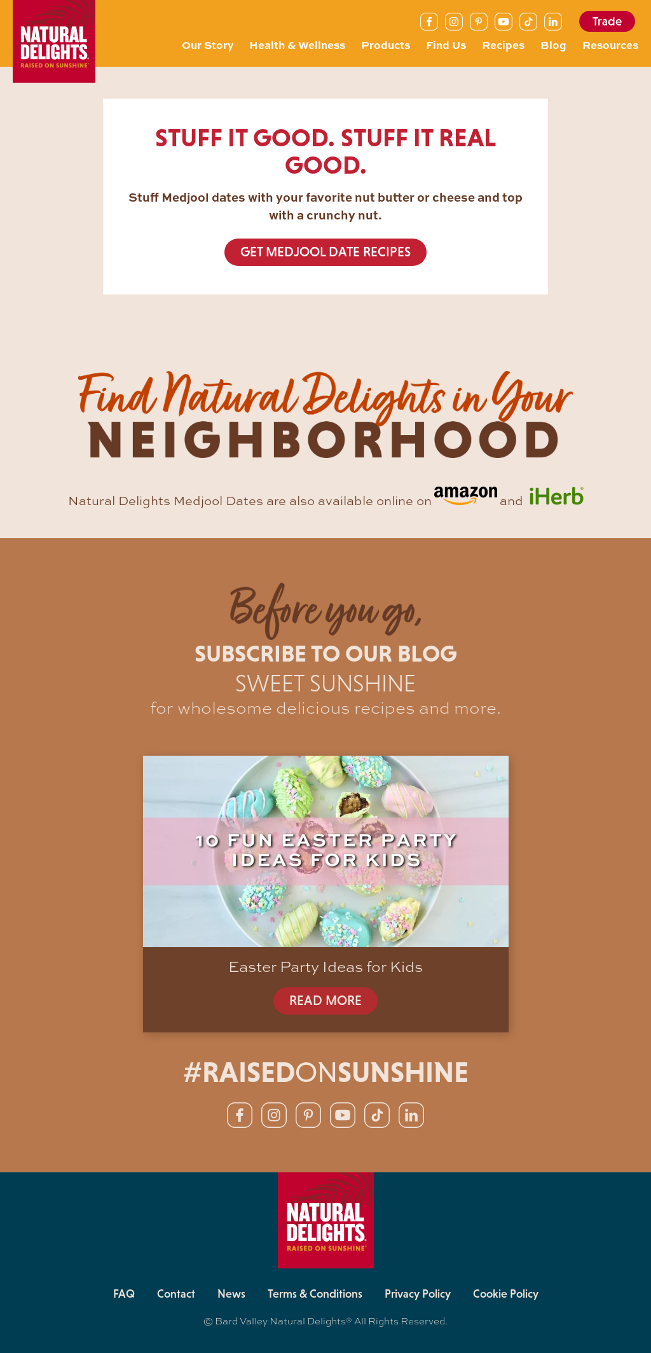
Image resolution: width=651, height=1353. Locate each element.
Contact (176, 1293)
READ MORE (325, 1000)
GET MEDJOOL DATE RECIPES (325, 252)
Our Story (207, 44)
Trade (607, 21)
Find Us (446, 44)
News (231, 1293)
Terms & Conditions (315, 1293)
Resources (610, 44)
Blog (553, 44)
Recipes (503, 44)
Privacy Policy (418, 1293)
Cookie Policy (505, 1293)
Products (385, 44)
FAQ (124, 1293)
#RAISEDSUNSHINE (326, 1072)
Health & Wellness (297, 44)
